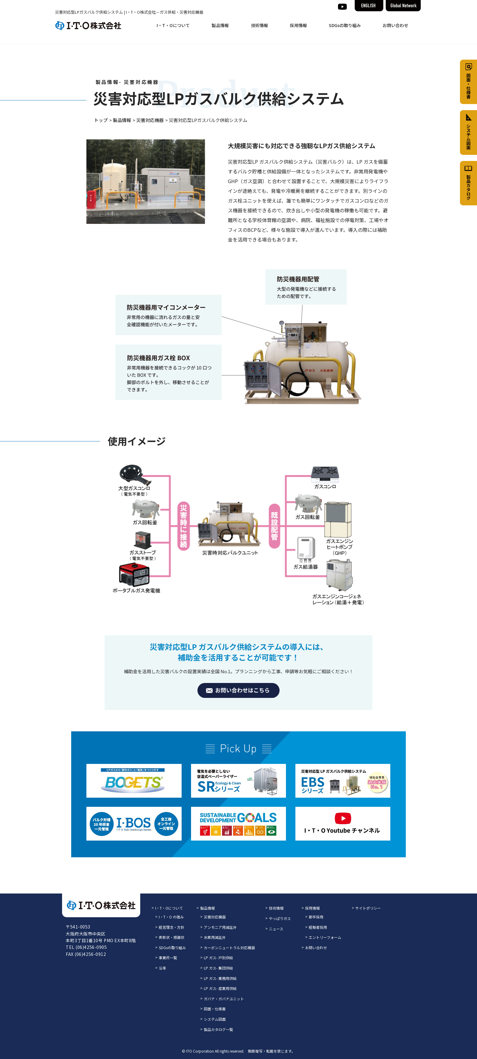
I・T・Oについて (173, 25)
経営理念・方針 (171, 927)
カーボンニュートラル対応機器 (229, 947)
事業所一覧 (168, 957)
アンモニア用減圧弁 (220, 927)
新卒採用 (316, 916)
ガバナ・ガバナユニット (224, 998)
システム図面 (215, 1019)
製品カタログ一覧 (218, 1029)
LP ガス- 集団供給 (218, 967)
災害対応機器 (150, 120)
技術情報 (259, 25)
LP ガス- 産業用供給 (220, 988)
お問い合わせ (395, 25)
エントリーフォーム (325, 937)
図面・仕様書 (215, 1008)
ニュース (276, 928)
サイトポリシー (368, 908)
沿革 (162, 967)
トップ (101, 120)
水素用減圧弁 (215, 937)
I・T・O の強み (171, 916)
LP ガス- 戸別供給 (218, 957)
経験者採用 (318, 927)
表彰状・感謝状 (171, 937)
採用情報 (298, 25)
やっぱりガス (280, 918)
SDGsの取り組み (345, 25)
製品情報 (220, 25)
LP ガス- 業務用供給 (220, 978)
